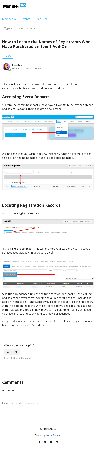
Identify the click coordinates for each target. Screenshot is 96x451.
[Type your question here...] (48, 28)
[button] (90, 6)
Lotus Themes (54, 435)
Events (26, 19)
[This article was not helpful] (16, 352)
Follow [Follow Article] (8, 55)
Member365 (9, 19)
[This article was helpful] (8, 352)
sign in (13, 402)
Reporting (41, 19)
